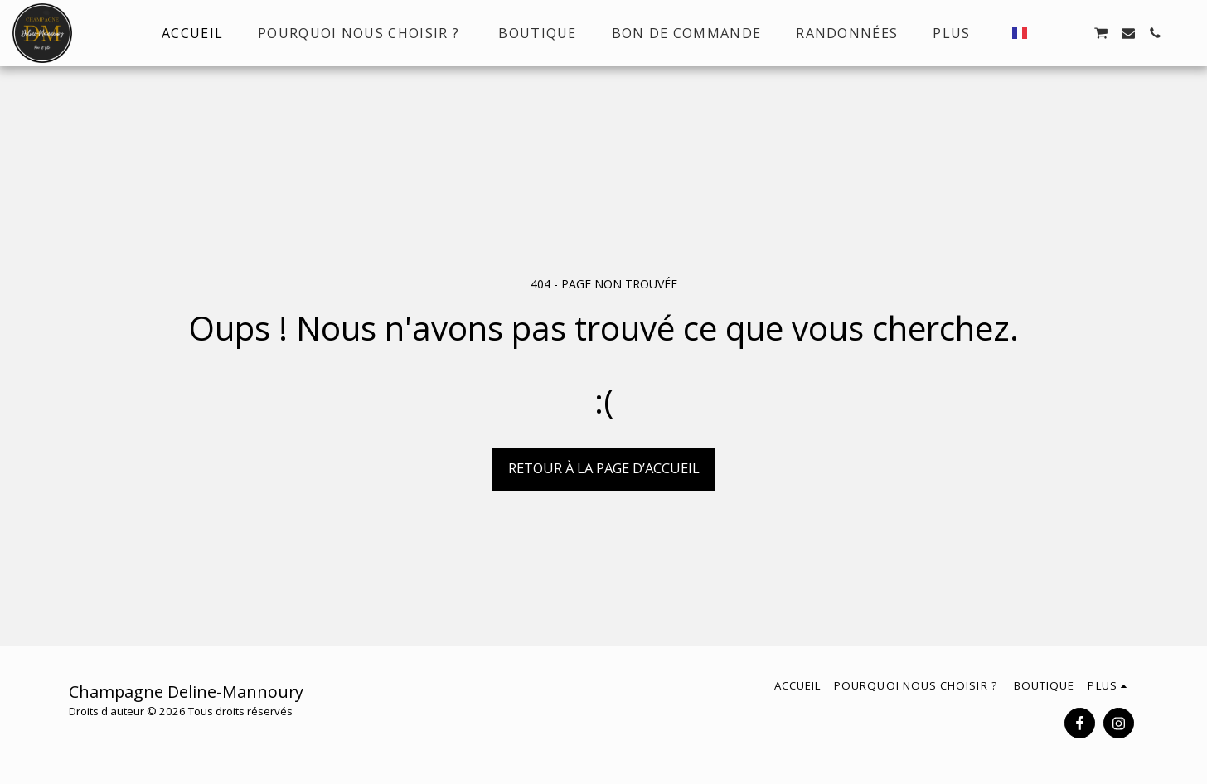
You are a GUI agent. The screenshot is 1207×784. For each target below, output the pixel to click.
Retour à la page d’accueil (604, 467)
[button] (1047, 33)
